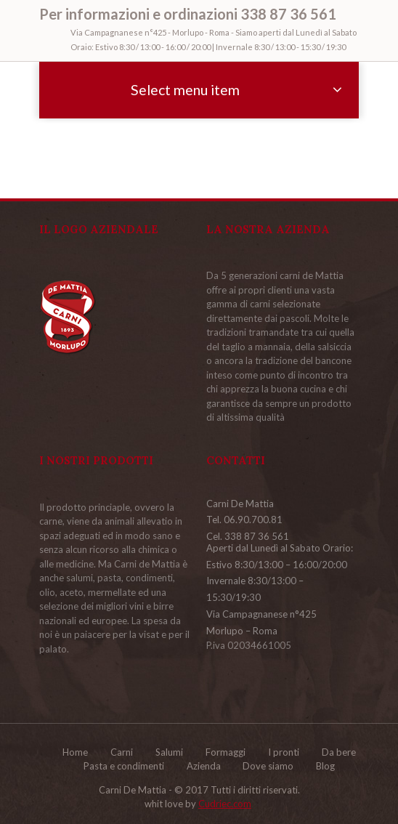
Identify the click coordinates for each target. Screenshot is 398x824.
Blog (325, 766)
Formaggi (225, 752)
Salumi (169, 752)
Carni (121, 752)
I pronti (283, 752)
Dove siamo (268, 766)
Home (75, 752)
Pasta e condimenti (124, 766)
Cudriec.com (224, 803)
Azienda (204, 766)
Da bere (339, 752)
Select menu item (185, 89)
